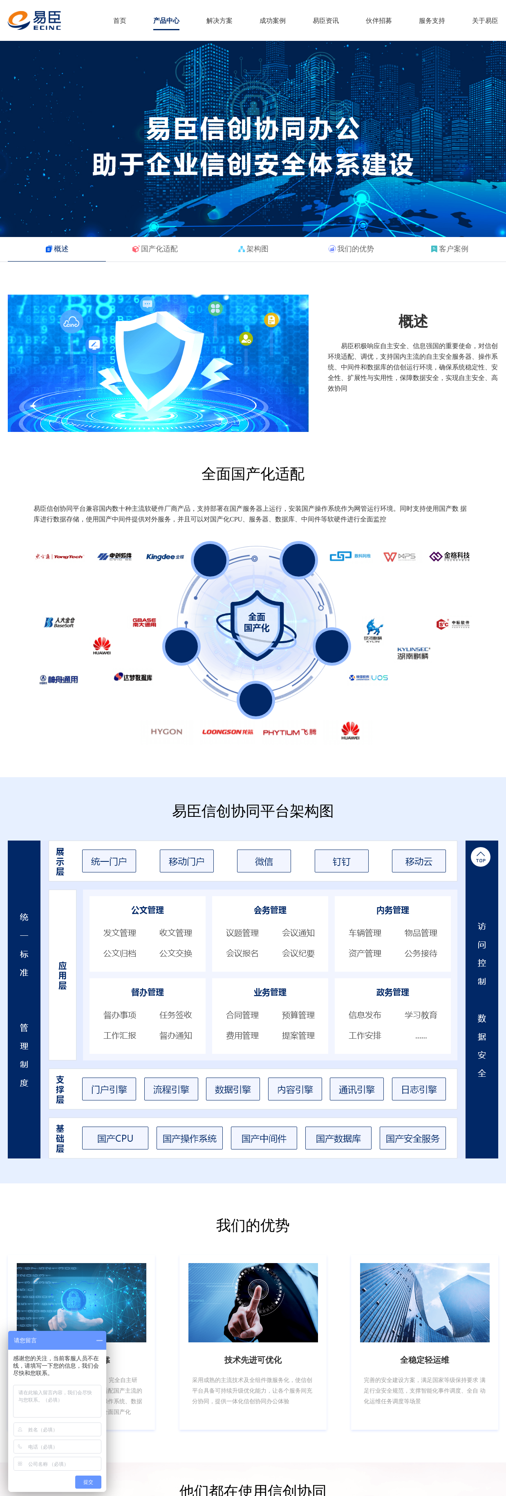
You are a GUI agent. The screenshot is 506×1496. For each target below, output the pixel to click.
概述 (61, 249)
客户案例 (453, 249)
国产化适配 (159, 249)
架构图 (257, 249)
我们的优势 (355, 249)
